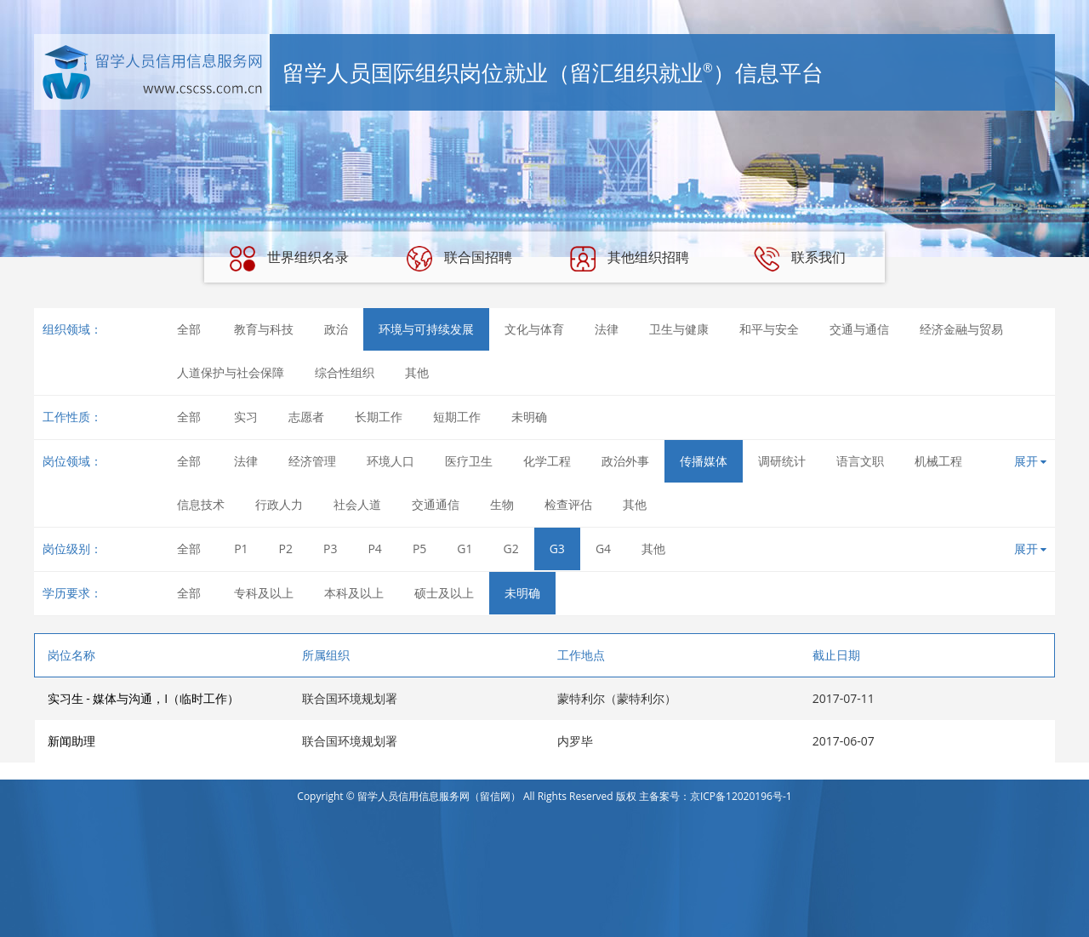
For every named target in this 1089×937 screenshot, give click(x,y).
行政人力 (279, 504)
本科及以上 (354, 593)
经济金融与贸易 (961, 329)
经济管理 (312, 461)
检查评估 (568, 504)
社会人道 (357, 504)
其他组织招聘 (629, 258)
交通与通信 (859, 329)
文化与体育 (534, 329)
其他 (417, 372)
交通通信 (435, 504)
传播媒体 (703, 461)
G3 (557, 548)
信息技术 (201, 504)
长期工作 (378, 417)
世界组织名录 (289, 258)
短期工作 (457, 417)
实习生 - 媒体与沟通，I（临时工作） (144, 698)
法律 (607, 329)
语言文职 (860, 461)
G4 (603, 548)
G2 (511, 548)
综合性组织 (344, 372)
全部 (189, 329)
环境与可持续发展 (426, 329)
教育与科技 (264, 329)
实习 (246, 417)
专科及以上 (264, 593)
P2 (286, 548)
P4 (374, 548)
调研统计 (782, 461)
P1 (241, 548)
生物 (502, 504)
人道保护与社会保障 (230, 372)
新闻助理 (71, 741)
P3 (330, 548)
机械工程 (938, 461)
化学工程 (547, 461)
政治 (336, 329)
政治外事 (625, 461)
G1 (464, 548)
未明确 (529, 417)
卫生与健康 (679, 329)
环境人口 (390, 461)
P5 (419, 548)
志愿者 (306, 417)
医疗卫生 (469, 461)
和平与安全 (769, 329)
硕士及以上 (444, 593)
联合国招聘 (459, 258)
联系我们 (800, 258)
